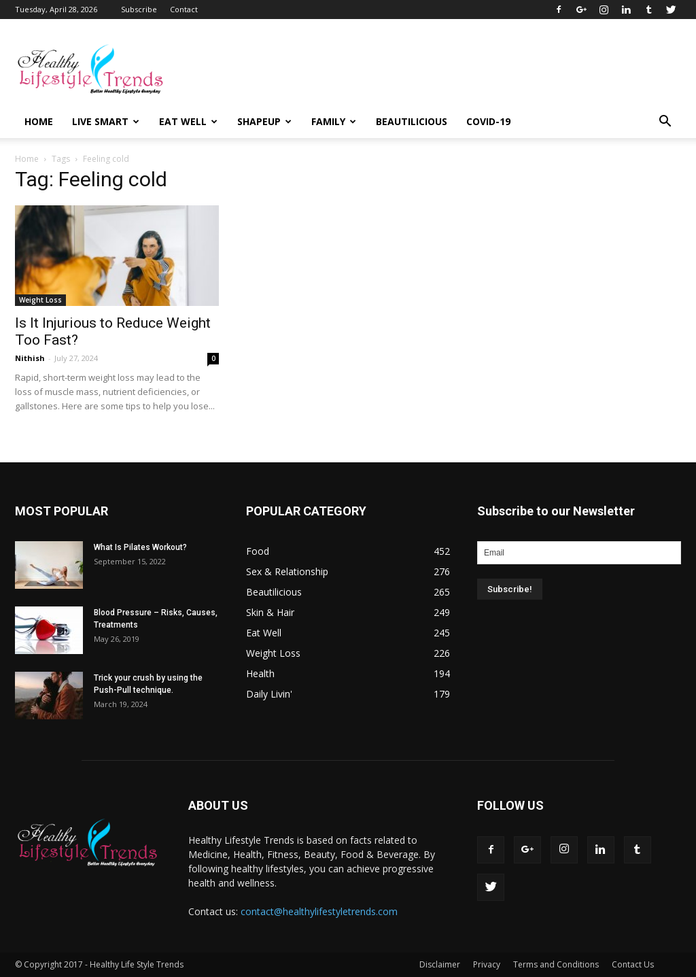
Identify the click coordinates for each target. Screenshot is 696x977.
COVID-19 (488, 121)
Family (333, 121)
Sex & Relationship (287, 571)
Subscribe (139, 9)
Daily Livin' (269, 693)
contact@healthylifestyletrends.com (319, 911)
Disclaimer (439, 964)
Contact (184, 9)
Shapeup (264, 121)
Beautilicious (411, 121)
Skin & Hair (270, 612)
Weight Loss (40, 300)
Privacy (486, 964)
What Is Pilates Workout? (140, 547)
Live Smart (105, 121)
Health (260, 673)
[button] (664, 121)
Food (257, 551)
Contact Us (633, 964)
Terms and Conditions (556, 964)
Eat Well (188, 121)
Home (38, 121)
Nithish (30, 358)
